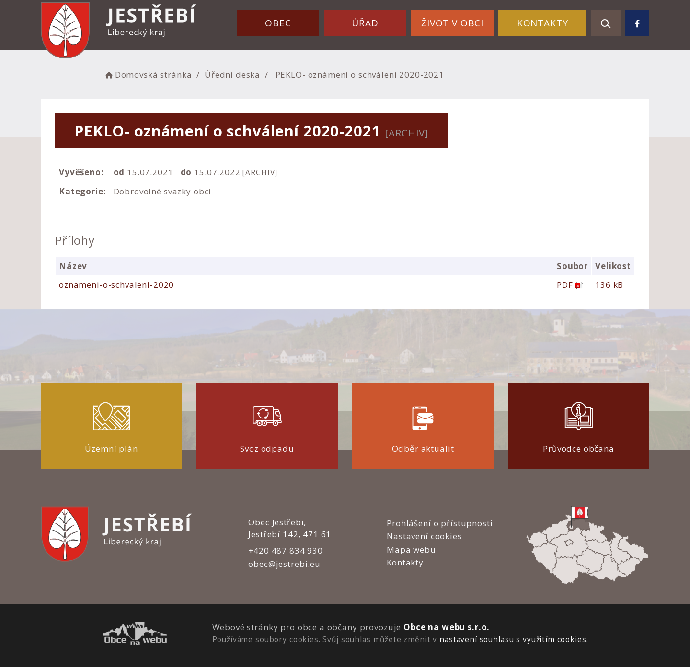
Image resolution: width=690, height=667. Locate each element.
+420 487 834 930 (285, 550)
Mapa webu (411, 549)
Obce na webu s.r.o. (446, 627)
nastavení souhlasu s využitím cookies (512, 639)
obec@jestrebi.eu (284, 563)
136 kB (609, 284)
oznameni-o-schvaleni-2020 (116, 284)
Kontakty (542, 23)
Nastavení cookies (424, 536)
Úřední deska (232, 74)
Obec (278, 23)
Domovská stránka (148, 74)
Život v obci (452, 23)
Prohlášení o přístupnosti (440, 523)
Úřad (365, 23)
